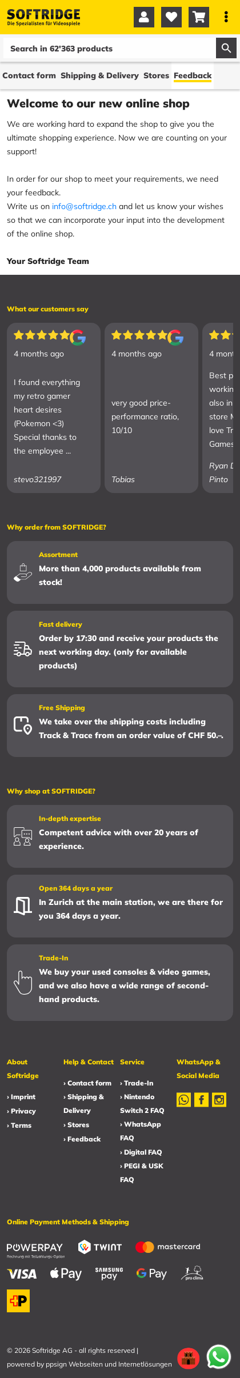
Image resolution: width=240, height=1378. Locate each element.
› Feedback (82, 1139)
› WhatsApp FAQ (140, 1131)
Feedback (192, 75)
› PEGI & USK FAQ (141, 1172)
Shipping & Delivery (100, 75)
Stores (156, 75)
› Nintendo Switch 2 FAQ (142, 1103)
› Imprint (21, 1096)
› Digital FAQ (141, 1152)
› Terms (19, 1125)
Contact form (29, 75)
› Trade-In (136, 1083)
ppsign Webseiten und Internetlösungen (109, 1364)
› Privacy (21, 1111)
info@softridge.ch (84, 206)
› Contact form (87, 1083)
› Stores (76, 1124)
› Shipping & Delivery (83, 1103)
